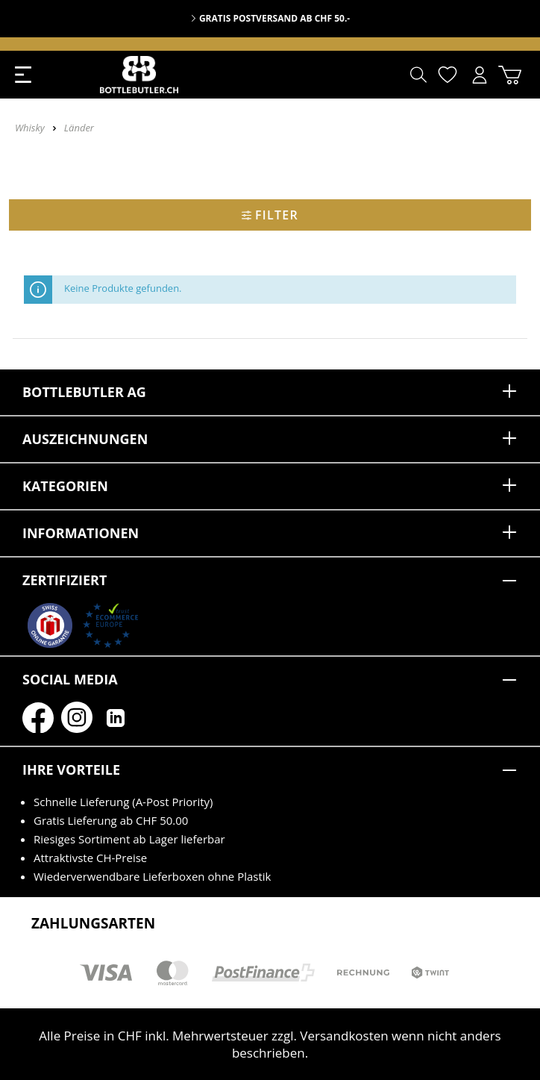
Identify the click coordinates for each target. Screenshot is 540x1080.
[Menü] (23, 74)
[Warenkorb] (510, 75)
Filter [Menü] (270, 215)
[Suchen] (418, 74)
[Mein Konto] (480, 75)
